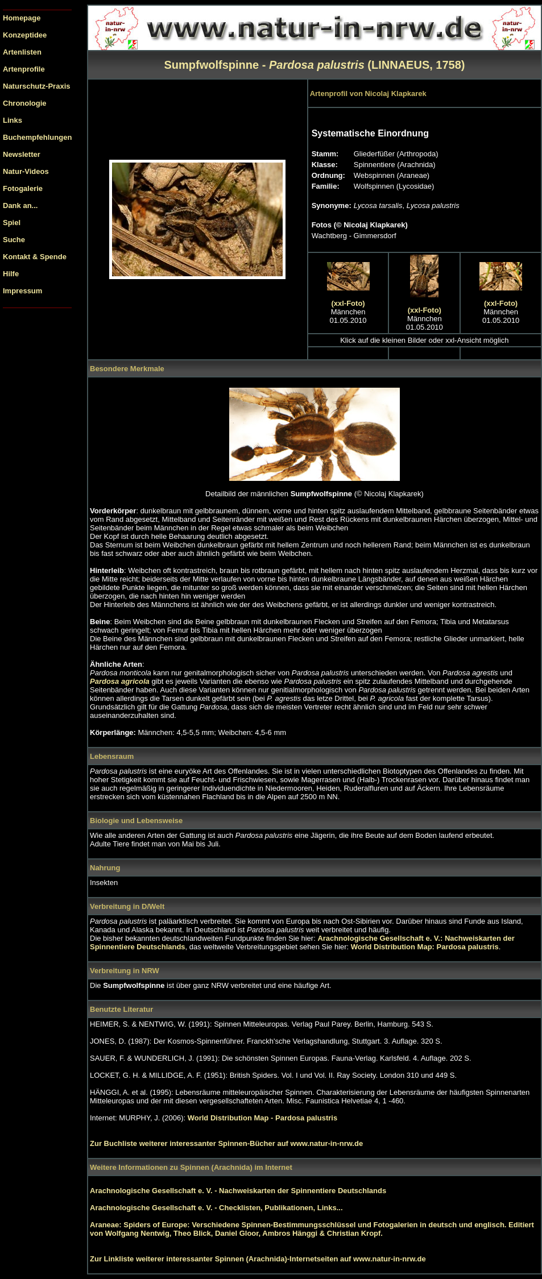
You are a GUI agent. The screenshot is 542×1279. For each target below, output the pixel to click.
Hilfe (11, 273)
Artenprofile (24, 69)
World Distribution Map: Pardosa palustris (425, 946)
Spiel (11, 222)
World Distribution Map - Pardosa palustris (262, 1118)
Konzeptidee (25, 35)
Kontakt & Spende (35, 256)
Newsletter (21, 154)
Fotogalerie (23, 188)
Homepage (21, 18)
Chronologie (25, 103)
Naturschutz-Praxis (36, 86)
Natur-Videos (26, 171)
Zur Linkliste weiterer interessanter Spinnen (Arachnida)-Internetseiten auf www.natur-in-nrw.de (258, 1259)
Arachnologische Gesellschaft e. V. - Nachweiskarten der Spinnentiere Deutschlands (238, 1190)
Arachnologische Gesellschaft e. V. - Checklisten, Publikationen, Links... (216, 1207)
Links (12, 120)
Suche (14, 239)
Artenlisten (22, 52)
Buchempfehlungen (37, 137)
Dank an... (20, 205)
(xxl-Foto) (348, 303)
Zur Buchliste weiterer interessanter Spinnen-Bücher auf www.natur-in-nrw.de (226, 1143)
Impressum (22, 290)
